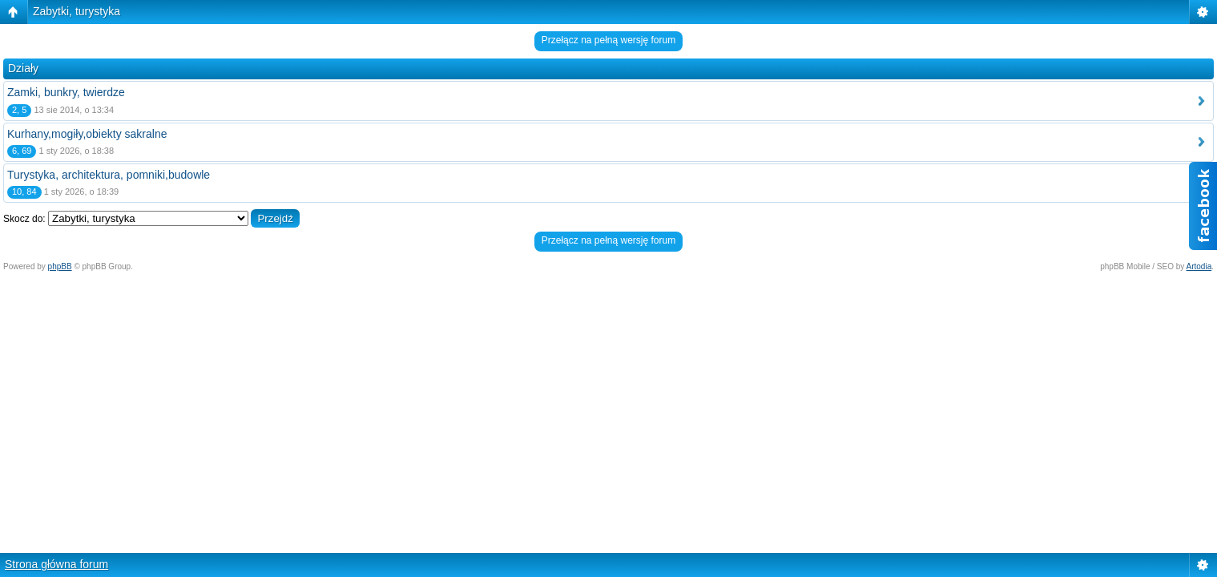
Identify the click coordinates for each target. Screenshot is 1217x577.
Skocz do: (24, 218)
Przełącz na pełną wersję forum (608, 40)
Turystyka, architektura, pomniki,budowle (108, 174)
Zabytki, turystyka (76, 11)
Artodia (1199, 266)
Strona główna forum (56, 564)
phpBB (60, 266)
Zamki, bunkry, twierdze (66, 92)
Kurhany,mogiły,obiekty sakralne (87, 133)
